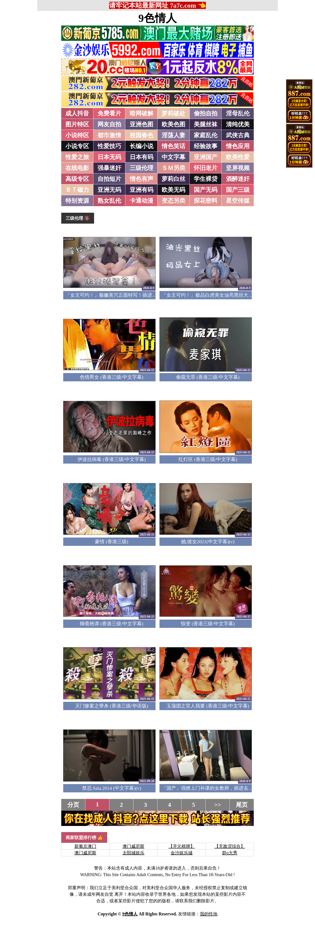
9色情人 (157, 18)
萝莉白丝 (173, 179)
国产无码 (205, 190)
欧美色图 (173, 124)
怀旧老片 (205, 168)
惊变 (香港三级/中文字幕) (208, 623)
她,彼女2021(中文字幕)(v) (207, 541)
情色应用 (238, 146)
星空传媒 (238, 200)
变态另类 (173, 200)
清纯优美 (238, 124)
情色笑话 (173, 146)
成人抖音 (77, 113)
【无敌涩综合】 (229, 846)
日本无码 (109, 157)
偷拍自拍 (205, 113)
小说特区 (77, 135)
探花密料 (205, 200)
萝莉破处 (173, 113)
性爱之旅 (77, 157)
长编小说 (141, 146)
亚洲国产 (205, 157)
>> (217, 805)
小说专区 (77, 146)
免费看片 (109, 113)
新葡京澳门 (85, 846)
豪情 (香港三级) (111, 541)
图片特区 (77, 124)
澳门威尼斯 (133, 846)
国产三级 (238, 190)
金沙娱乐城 (181, 852)
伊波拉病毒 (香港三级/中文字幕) (111, 459)
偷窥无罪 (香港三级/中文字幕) (208, 377)
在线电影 (77, 168)
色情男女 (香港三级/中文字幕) (111, 377)
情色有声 (141, 179)
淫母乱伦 (238, 113)
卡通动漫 (141, 200)
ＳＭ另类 (173, 168)
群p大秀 (229, 852)
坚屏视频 (238, 168)
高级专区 (77, 179)
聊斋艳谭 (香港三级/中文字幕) (111, 623)
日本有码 (141, 157)
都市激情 (109, 135)
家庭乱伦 (205, 135)
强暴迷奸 (109, 168)
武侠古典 (238, 135)
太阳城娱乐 (133, 852)
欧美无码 (173, 190)
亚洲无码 (109, 190)
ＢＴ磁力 (77, 190)
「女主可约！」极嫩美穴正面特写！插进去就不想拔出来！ (128, 295)
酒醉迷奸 (238, 179)
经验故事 (205, 146)
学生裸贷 (205, 179)
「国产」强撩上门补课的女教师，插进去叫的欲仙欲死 (219, 788)
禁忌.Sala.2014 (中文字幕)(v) (111, 788)
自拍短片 (109, 179)
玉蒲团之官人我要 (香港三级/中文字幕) (207, 706)
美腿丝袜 (205, 124)
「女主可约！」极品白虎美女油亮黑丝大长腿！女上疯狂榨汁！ (229, 295)
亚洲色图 (141, 124)
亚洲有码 (141, 190)
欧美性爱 (238, 157)
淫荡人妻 (173, 135)
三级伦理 (141, 168)
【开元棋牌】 (181, 846)
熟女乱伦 (109, 200)
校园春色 (141, 135)
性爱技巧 (109, 146)
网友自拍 (109, 124)
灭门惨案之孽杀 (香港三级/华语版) (111, 706)
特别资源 (77, 200)
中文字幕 (173, 157)
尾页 (242, 805)
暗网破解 (141, 113)
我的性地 (208, 913)
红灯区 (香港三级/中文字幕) (207, 459)
